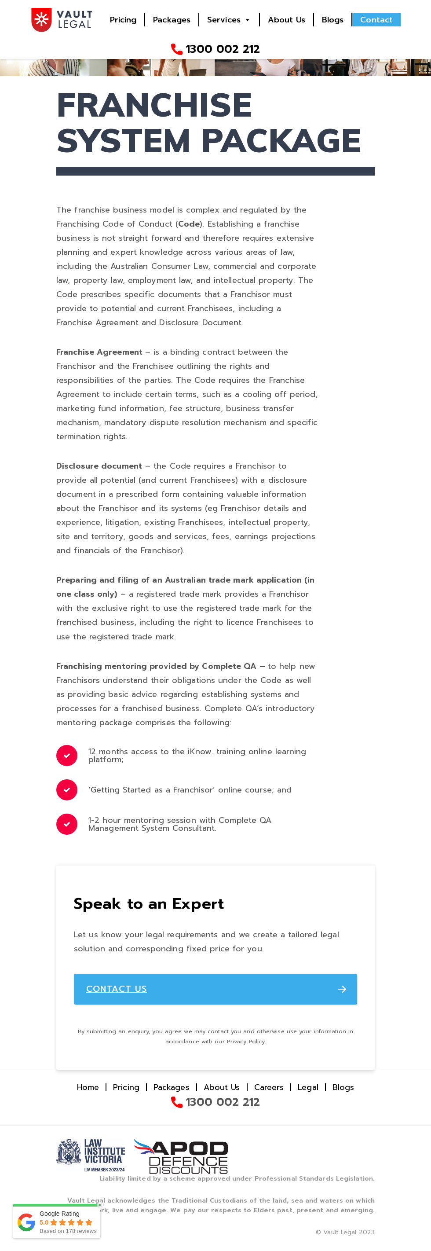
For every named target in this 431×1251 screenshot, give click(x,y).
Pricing (123, 20)
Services (224, 20)
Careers (269, 1088)
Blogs (333, 20)
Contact (376, 20)
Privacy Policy (246, 1042)
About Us (286, 20)
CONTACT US (117, 989)
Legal (308, 1088)
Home (88, 1088)
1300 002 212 (223, 49)
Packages (171, 20)
